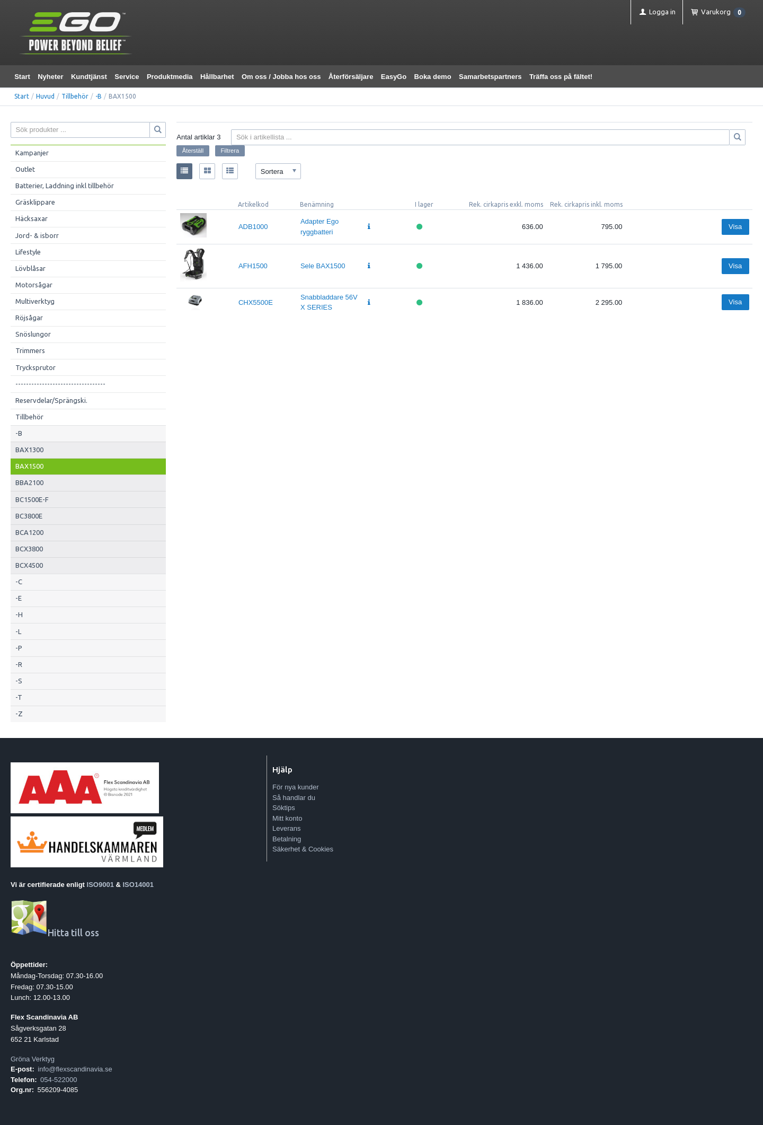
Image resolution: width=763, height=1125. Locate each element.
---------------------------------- (60, 384)
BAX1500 (29, 466)
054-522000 (58, 1080)
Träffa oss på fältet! (560, 77)
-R (18, 664)
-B (98, 96)
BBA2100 (29, 482)
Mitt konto (287, 818)
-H (19, 614)
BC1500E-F (32, 499)
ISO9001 (100, 885)
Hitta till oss (55, 933)
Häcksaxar (31, 218)
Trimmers (30, 350)
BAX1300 (29, 449)
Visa (735, 227)
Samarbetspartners (490, 77)
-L (18, 631)
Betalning (286, 839)
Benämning (317, 204)
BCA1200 (29, 532)
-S (18, 680)
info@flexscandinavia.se (75, 1069)
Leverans (286, 828)
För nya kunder (295, 787)
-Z (19, 713)
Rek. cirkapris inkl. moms (586, 204)
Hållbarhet (217, 77)
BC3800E (28, 516)
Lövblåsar (30, 268)
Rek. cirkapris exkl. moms (506, 204)
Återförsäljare (351, 77)
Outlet (25, 169)
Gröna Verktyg (33, 1059)
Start (22, 77)
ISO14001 (138, 885)
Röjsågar (29, 317)
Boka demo (432, 77)
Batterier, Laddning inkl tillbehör (64, 185)
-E (18, 598)
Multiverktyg (35, 301)
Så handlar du (293, 798)
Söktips (283, 808)
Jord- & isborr (37, 235)
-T (18, 697)
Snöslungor (33, 334)
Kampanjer (32, 152)
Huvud (45, 96)
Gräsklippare (35, 202)
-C (18, 581)
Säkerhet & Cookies (302, 849)
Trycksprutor (35, 367)
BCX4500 (29, 565)
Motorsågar (33, 284)
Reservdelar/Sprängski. (51, 400)
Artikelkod (253, 204)
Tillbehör (74, 96)
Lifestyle (28, 252)
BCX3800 (29, 548)
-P (18, 648)
